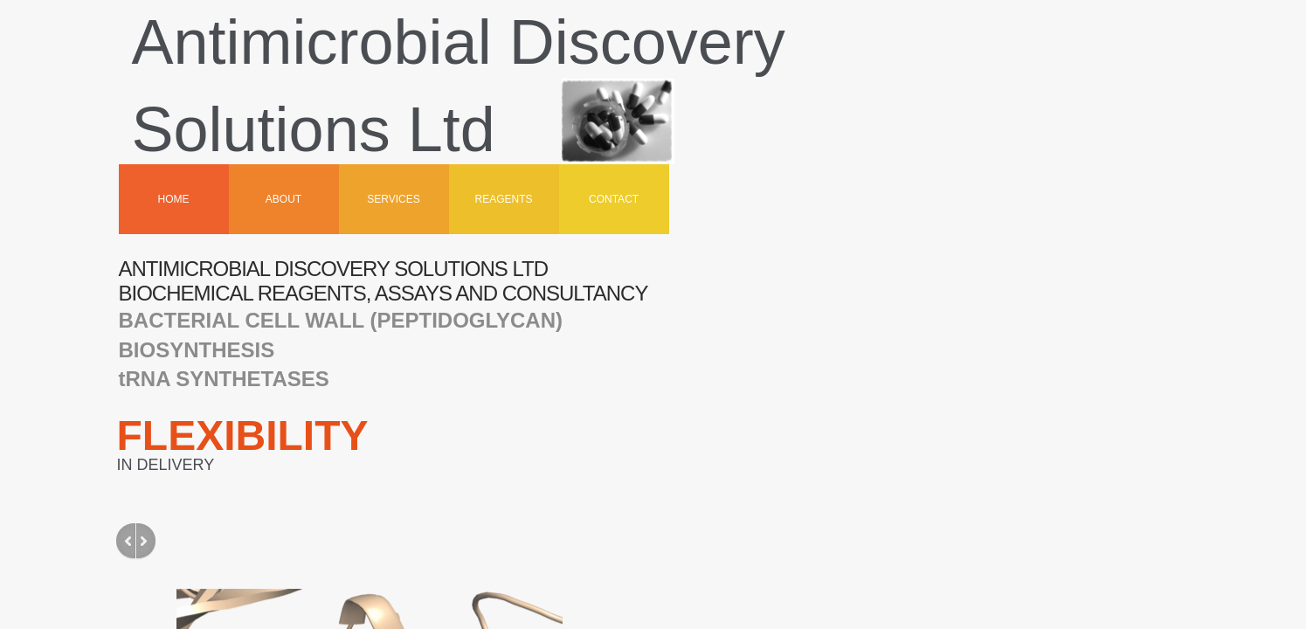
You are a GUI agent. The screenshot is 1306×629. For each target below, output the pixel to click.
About (283, 199)
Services (393, 199)
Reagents (504, 199)
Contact (614, 199)
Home (174, 199)
